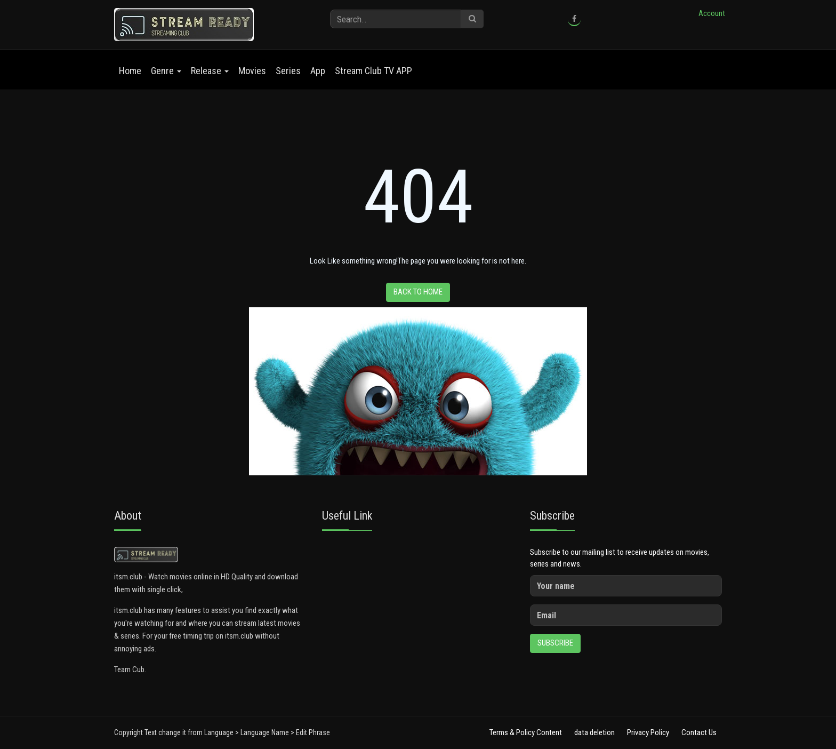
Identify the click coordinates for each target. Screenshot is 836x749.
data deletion (594, 732)
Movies (252, 70)
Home (130, 70)
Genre (166, 70)
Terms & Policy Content (525, 732)
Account (711, 13)
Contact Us (699, 732)
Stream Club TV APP (373, 70)
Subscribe (555, 643)
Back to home (418, 292)
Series (288, 70)
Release (210, 70)
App (317, 70)
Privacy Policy (648, 732)
